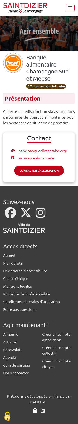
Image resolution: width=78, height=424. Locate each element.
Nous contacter (16, 373)
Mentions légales (17, 286)
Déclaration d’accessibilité (25, 270)
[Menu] (70, 8)
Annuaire (10, 334)
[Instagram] (40, 215)
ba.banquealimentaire (36, 158)
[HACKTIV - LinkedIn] (43, 411)
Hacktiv (37, 402)
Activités (10, 342)
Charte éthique (15, 278)
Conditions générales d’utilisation (31, 301)
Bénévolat (11, 349)
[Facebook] (11, 215)
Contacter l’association (39, 170)
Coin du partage (16, 365)
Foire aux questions (19, 309)
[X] (26, 215)
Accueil (9, 255)
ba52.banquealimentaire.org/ (43, 150)
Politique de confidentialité (26, 294)
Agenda (9, 357)
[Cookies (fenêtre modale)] (7, 417)
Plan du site (13, 263)
